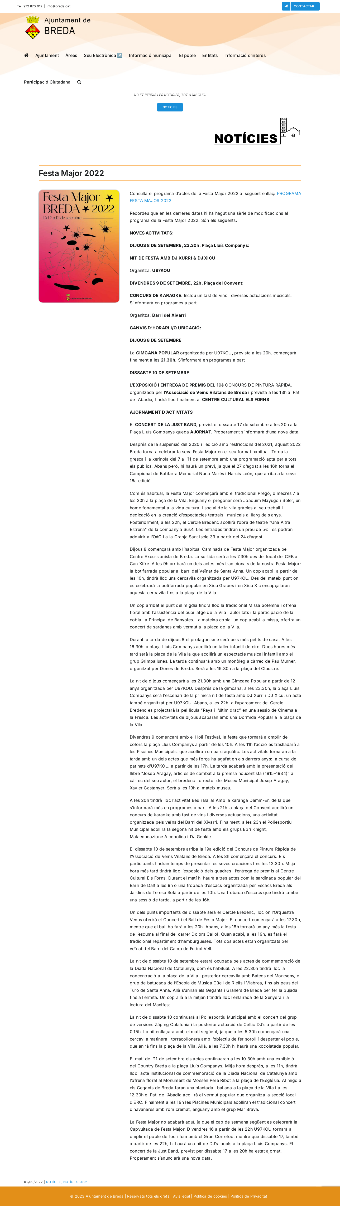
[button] (79, 82)
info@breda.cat (58, 6)
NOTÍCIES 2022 (75, 1182)
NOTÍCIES (53, 1182)
